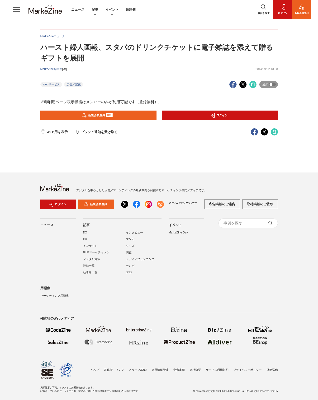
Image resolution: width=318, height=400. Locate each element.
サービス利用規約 (217, 370)
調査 (129, 252)
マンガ (130, 239)
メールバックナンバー (183, 203)
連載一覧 (89, 265)
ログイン (219, 115)
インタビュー (134, 232)
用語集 (131, 9)
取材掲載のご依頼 (260, 204)
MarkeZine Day (178, 232)
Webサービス (51, 84)
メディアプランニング (140, 259)
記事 (95, 10)
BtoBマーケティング (96, 252)
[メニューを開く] (16, 9)
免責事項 (179, 370)
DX (85, 232)
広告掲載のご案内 (222, 204)
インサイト (90, 245)
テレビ (130, 265)
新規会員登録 (97, 115)
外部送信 (272, 370)
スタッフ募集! (138, 370)
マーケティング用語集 (54, 295)
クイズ (130, 245)
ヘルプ (95, 370)
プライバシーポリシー (247, 370)
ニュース (78, 9)
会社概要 (195, 370)
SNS (129, 272)
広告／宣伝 (73, 84)
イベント (112, 10)
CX (85, 239)
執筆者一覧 (90, 272)
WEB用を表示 (54, 132)
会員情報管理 (160, 370)
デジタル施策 (91, 259)
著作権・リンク (114, 370)
